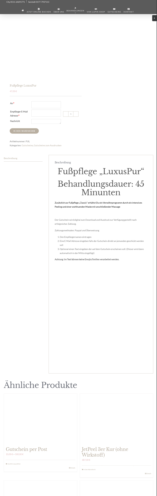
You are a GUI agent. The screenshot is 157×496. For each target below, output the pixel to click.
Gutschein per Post (26, 449)
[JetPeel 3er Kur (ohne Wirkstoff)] (116, 419)
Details (73, 468)
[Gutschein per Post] (40, 419)
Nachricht (15, 121)
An (12, 103)
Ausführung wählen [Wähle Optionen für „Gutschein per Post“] (14, 464)
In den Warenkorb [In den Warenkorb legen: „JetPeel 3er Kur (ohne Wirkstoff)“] (90, 469)
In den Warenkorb (24, 131)
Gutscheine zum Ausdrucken (47, 145)
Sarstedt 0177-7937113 (38, 2)
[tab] (23, 158)
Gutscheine (27, 145)
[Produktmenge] (70, 114)
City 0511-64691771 (15, 2)
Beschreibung (10, 158)
